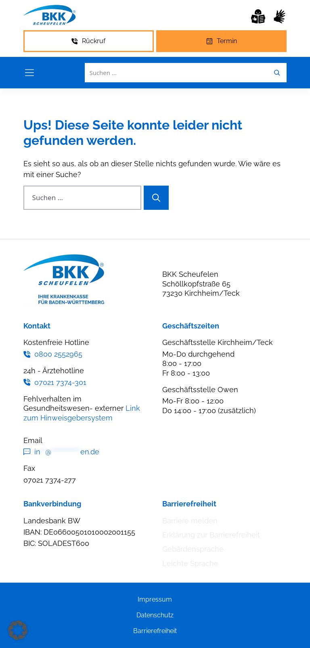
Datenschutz (155, 615)
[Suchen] (156, 198)
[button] (18, 630)
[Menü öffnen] (29, 73)
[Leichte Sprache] (258, 16)
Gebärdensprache (193, 549)
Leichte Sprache (190, 563)
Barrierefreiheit (155, 631)
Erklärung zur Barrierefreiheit (211, 535)
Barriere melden (190, 520)
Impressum (155, 599)
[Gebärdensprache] (279, 16)
